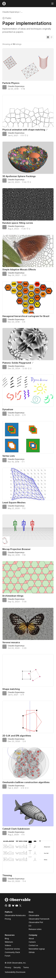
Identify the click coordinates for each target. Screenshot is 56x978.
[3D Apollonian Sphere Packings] (28, 158)
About (31, 938)
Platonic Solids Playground (16, 362)
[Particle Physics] (28, 64)
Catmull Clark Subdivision (16, 828)
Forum (7, 956)
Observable (34, 915)
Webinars (9, 942)
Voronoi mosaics (11, 642)
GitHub (32, 952)
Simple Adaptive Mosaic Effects (19, 269)
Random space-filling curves (17, 223)
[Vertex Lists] (28, 437)
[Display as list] (51, 37)
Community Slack (12, 952)
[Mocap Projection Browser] (28, 530)
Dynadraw (7, 409)
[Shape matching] (28, 670)
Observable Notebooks (15, 915)
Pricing (8, 919)
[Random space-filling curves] (28, 204)
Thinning (7, 875)
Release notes (35, 929)
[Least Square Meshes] (28, 484)
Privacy (8, 967)
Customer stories (12, 949)
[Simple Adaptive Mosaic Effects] (28, 251)
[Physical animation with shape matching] (28, 111)
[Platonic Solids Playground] (28, 344)
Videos (8, 945)
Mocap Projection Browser (16, 549)
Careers (32, 942)
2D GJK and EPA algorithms (16, 735)
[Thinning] (28, 857)
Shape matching (11, 689)
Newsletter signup (37, 949)
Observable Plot (36, 922)
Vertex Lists (8, 456)
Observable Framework (39, 919)
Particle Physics (10, 83)
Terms (26, 967)
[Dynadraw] (28, 391)
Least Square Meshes (14, 502)
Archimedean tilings (12, 595)
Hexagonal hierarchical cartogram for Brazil (25, 316)
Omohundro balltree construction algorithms (26, 782)
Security (17, 967)
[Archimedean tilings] (28, 577)
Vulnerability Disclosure (15, 972)
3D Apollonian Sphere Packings (19, 176)
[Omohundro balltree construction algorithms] (28, 763)
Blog (7, 938)
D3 (30, 926)
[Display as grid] (48, 37)
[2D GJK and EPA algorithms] (28, 717)
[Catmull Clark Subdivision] (28, 810)
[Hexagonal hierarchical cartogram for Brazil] (28, 297)
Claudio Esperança (10, 12)
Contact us (33, 945)
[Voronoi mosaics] (28, 624)
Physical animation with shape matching (23, 129)
